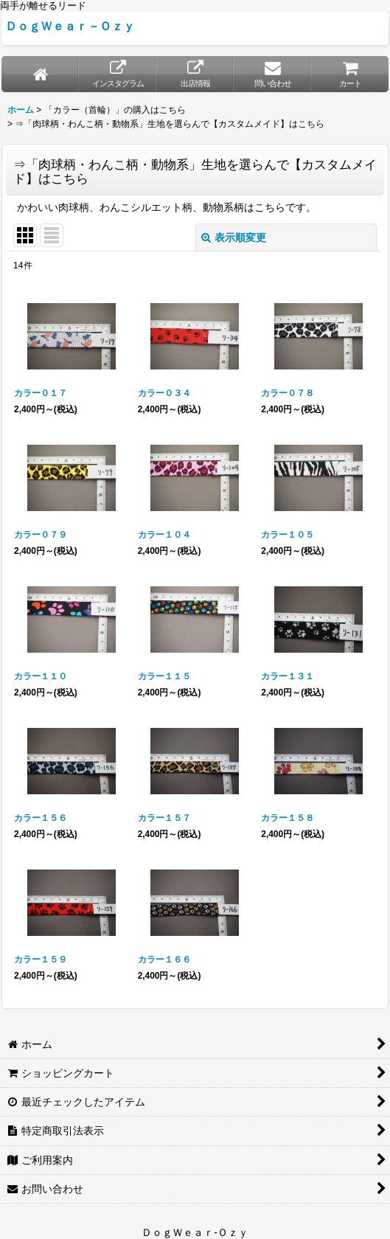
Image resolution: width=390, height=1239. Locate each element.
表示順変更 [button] (233, 237)
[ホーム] (40, 74)
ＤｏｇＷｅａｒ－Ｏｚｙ (70, 25)
